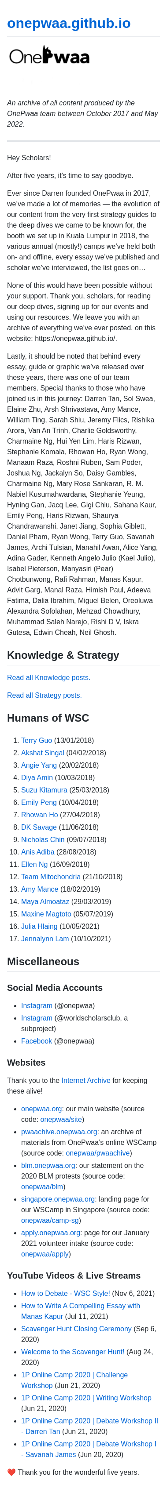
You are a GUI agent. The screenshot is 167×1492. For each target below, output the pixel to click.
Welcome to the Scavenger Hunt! (73, 1352)
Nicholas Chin (43, 839)
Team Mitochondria (51, 877)
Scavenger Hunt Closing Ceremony (76, 1329)
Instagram (36, 1005)
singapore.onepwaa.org (58, 1199)
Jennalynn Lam (45, 939)
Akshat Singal (42, 753)
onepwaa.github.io (69, 23)
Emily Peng (39, 802)
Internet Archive (86, 1080)
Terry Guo (36, 740)
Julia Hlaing (39, 926)
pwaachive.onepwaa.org (59, 1132)
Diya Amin (37, 777)
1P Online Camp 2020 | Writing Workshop (86, 1398)
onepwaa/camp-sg (50, 1220)
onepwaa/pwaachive (98, 1153)
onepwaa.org (41, 1109)
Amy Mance (39, 889)
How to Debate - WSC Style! (65, 1293)
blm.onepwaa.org (48, 1165)
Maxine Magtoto (46, 914)
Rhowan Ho (39, 815)
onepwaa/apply (45, 1254)
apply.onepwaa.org (50, 1233)
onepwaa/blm (42, 1187)
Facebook (36, 1041)
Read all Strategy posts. (44, 695)
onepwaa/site (61, 1119)
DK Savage (39, 827)
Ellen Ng (34, 864)
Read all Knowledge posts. (48, 677)
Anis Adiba (38, 852)
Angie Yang (39, 765)
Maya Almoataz (45, 901)
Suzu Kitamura (44, 790)
